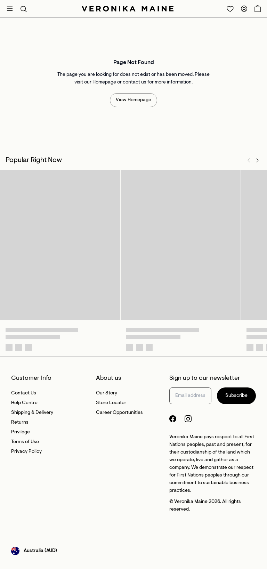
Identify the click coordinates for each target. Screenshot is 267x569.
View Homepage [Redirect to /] (133, 100)
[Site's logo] (127, 8)
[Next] (257, 160)
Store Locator (111, 403)
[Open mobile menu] (10, 9)
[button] (23, 9)
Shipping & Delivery (32, 412)
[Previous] (249, 160)
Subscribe (236, 395)
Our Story (106, 393)
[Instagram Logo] (188, 418)
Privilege (20, 432)
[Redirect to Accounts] (244, 9)
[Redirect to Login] (230, 9)
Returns (20, 422)
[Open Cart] (257, 9)
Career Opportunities (119, 412)
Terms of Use (25, 442)
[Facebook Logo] (172, 418)
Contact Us (23, 393)
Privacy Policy (26, 451)
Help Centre (24, 403)
